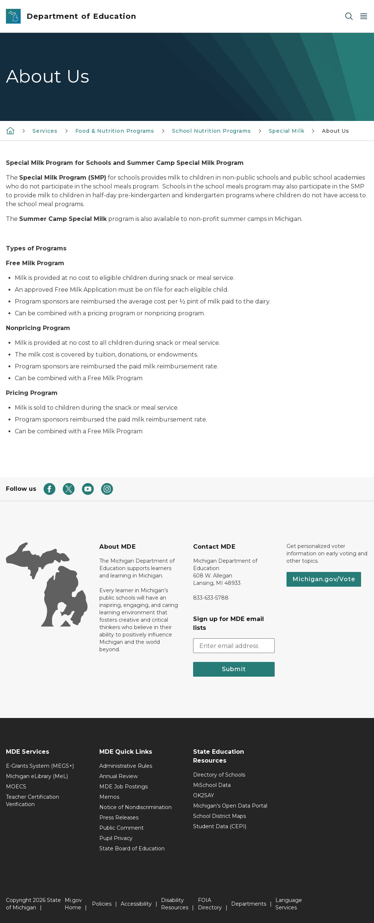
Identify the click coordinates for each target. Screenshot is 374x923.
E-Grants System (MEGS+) (40, 766)
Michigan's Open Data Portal (230, 805)
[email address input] (234, 645)
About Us (335, 131)
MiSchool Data (212, 785)
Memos (109, 797)
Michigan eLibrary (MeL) (37, 776)
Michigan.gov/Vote (323, 579)
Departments (248, 904)
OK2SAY (203, 795)
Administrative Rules (125, 766)
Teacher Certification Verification (32, 801)
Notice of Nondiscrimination (135, 807)
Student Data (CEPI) (219, 826)
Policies (101, 904)
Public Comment (121, 828)
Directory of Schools (219, 774)
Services (45, 131)
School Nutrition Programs (211, 131)
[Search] (348, 16)
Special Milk (287, 131)
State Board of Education (132, 848)
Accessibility (136, 904)
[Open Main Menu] (363, 16)
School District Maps (219, 816)
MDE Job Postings (123, 786)
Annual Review (118, 776)
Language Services (288, 904)
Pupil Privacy (116, 838)
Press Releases (118, 817)
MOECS (16, 786)
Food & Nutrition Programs (115, 131)
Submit (234, 669)
